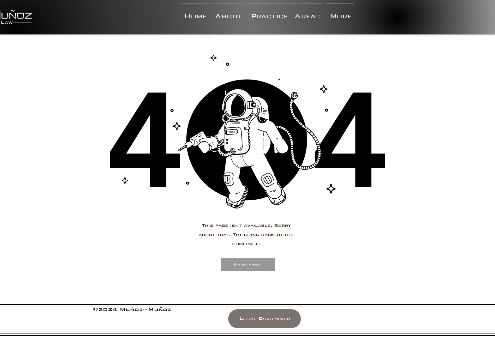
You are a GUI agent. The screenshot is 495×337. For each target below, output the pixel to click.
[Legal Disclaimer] (264, 318)
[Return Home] (248, 264)
